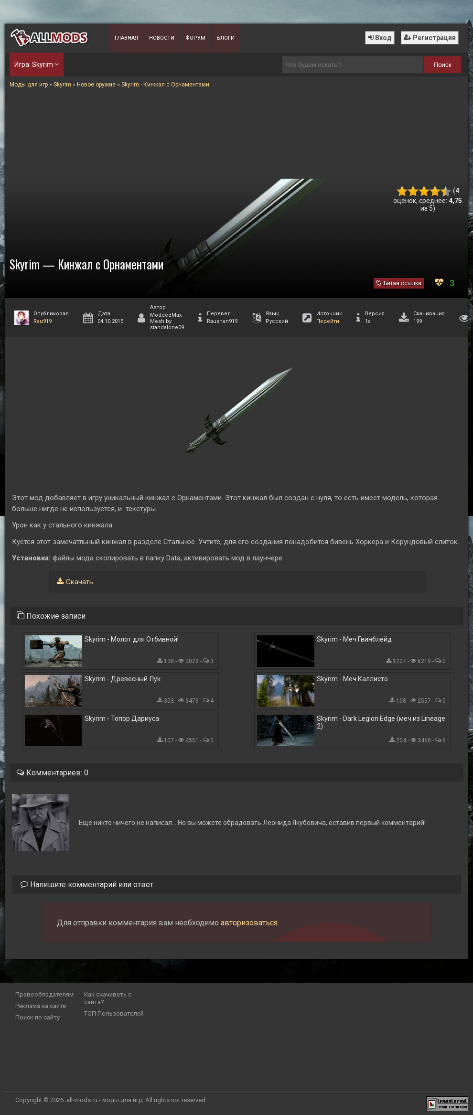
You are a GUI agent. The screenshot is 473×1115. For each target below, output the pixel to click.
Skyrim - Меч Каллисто (352, 679)
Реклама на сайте (40, 1005)
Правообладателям (44, 994)
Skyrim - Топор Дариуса (122, 718)
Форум (195, 38)
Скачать (79, 582)
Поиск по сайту (37, 1017)
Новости (161, 38)
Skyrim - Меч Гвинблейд (354, 639)
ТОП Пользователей (114, 1013)
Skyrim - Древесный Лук (123, 679)
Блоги (225, 38)
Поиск (443, 64)
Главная (126, 38)
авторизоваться (249, 922)
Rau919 (42, 321)
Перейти (327, 321)
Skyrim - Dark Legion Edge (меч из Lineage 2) (381, 722)
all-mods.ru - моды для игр (104, 1100)
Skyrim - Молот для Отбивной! (132, 639)
